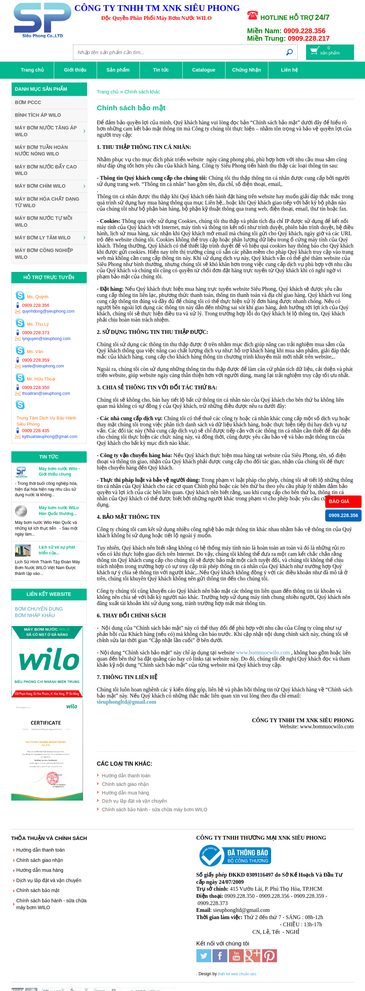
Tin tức (161, 70)
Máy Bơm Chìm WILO (40, 186)
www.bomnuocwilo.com (263, 652)
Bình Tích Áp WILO (38, 115)
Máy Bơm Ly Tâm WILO (43, 237)
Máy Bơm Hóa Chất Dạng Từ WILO (47, 202)
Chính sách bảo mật (38, 890)
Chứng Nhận (246, 70)
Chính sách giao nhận (125, 784)
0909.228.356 (343, 515)
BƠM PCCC (28, 102)
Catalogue (204, 70)
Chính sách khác (142, 92)
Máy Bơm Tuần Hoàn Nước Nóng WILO (41, 151)
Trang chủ (32, 70)
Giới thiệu (75, 70)
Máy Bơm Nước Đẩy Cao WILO (46, 170)
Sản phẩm (118, 70)
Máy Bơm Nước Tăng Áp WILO (46, 131)
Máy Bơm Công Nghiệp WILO (44, 254)
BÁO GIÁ (339, 501)
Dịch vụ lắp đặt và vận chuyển (134, 801)
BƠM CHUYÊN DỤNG (39, 609)
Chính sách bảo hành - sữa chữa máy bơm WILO (154, 809)
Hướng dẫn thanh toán (126, 775)
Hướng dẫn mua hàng (125, 792)
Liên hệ (289, 70)
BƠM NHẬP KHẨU (35, 615)
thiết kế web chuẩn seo (237, 974)
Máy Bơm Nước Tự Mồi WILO (44, 221)
